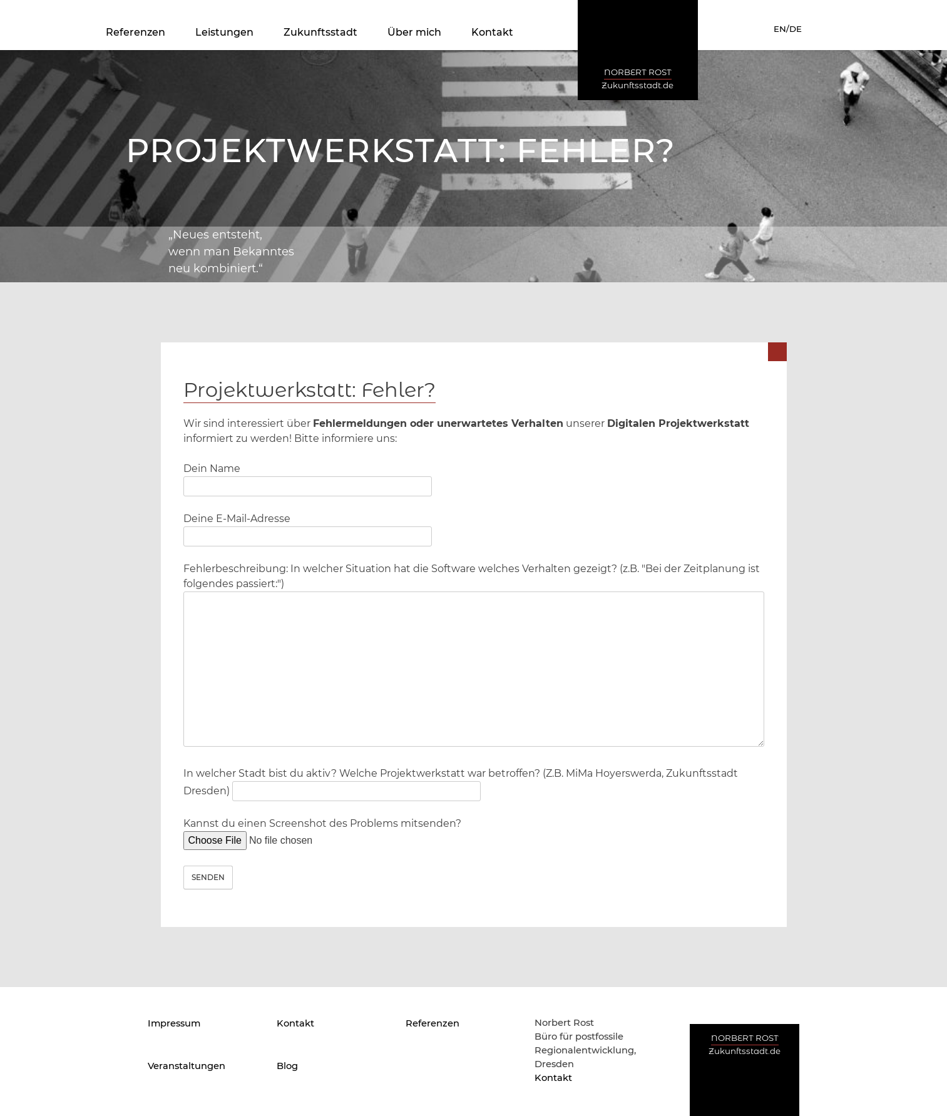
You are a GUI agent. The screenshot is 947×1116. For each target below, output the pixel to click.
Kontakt (492, 32)
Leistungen (224, 32)
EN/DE (788, 29)
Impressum (174, 1023)
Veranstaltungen (186, 1066)
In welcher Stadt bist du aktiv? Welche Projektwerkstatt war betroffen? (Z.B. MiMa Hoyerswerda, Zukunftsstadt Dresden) (460, 782)
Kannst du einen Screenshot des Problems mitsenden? (322, 831)
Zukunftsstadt (320, 32)
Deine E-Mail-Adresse (307, 527)
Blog (287, 1066)
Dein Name (307, 477)
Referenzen (135, 32)
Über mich (414, 32)
